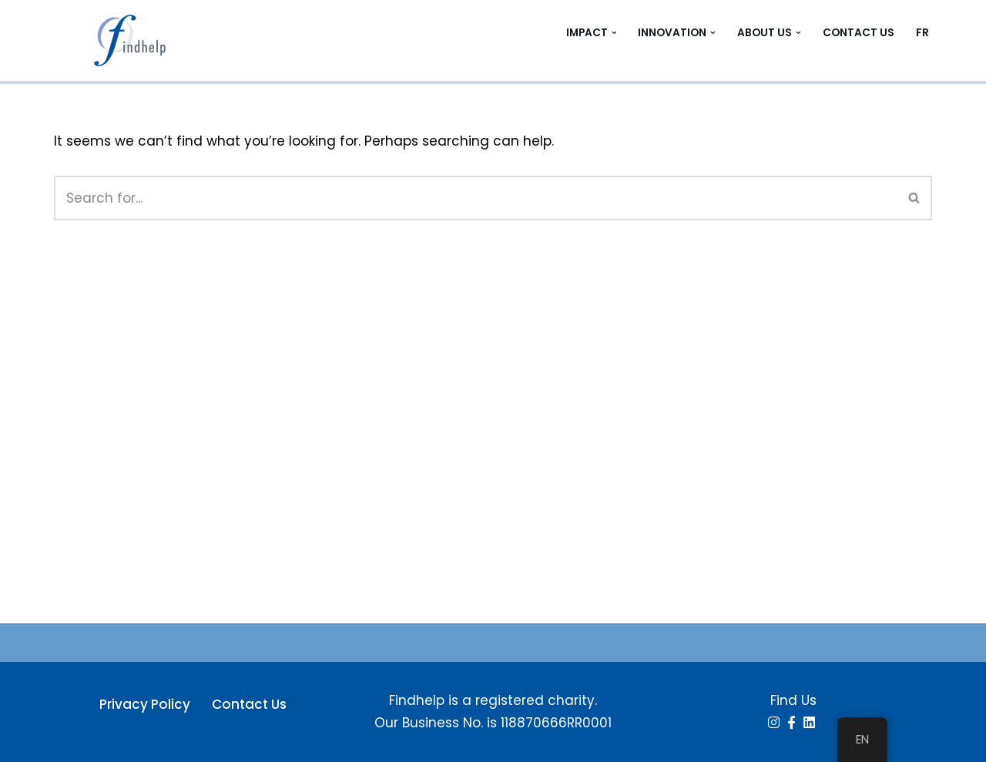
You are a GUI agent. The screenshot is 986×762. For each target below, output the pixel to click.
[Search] (475, 198)
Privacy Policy (144, 704)
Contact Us (858, 32)
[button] (614, 32)
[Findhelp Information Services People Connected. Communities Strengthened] (135, 40)
